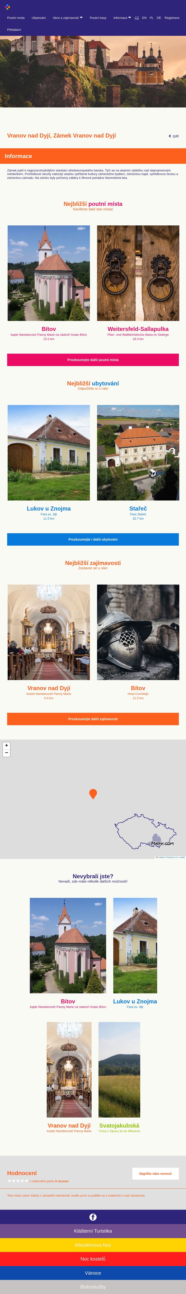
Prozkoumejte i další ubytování (92, 539)
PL (152, 18)
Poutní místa (16, 18)
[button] (93, 794)
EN (144, 18)
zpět (173, 136)
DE (159, 18)
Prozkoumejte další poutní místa (93, 360)
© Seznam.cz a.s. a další (175, 857)
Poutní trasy (98, 18)
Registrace (172, 18)
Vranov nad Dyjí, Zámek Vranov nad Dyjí (61, 136)
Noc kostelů (93, 1259)
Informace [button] (122, 18)
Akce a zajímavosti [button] (68, 18)
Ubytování (39, 18)
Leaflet (160, 857)
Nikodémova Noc (93, 1245)
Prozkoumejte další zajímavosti (93, 719)
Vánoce (93, 1273)
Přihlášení (14, 30)
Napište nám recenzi (156, 1174)
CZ (137, 18)
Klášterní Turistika (93, 1231)
